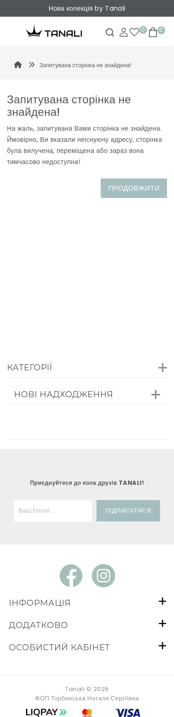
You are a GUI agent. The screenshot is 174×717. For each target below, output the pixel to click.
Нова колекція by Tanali (87, 8)
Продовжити (134, 188)
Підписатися (128, 510)
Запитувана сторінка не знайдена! (85, 65)
